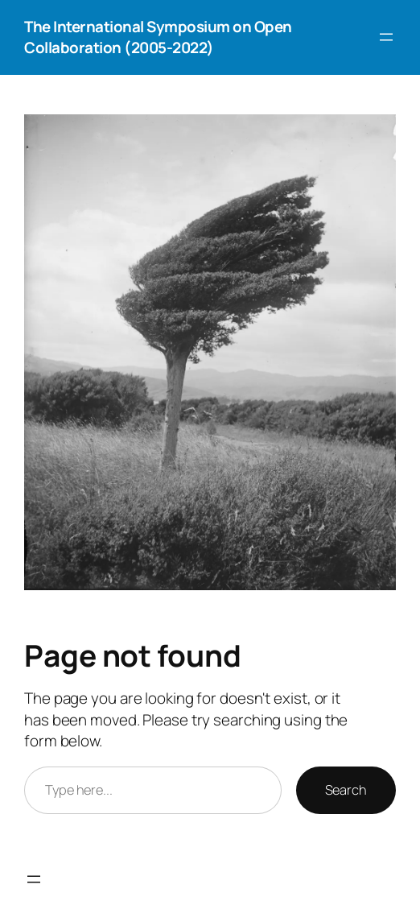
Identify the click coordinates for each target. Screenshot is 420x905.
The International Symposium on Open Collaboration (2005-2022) (158, 37)
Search (346, 790)
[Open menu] (386, 37)
